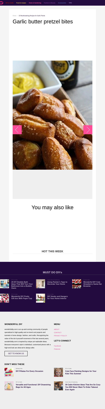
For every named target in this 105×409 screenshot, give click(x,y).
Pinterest (57, 349)
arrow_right (87, 130)
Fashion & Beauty (49, 3)
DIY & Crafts (10, 3)
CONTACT (58, 332)
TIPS (70, 3)
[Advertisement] (52, 42)
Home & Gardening (35, 3)
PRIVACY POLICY (60, 336)
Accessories (62, 3)
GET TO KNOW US (16, 353)
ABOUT (56, 329)
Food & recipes (21, 3)
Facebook (57, 346)
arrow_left (18, 130)
